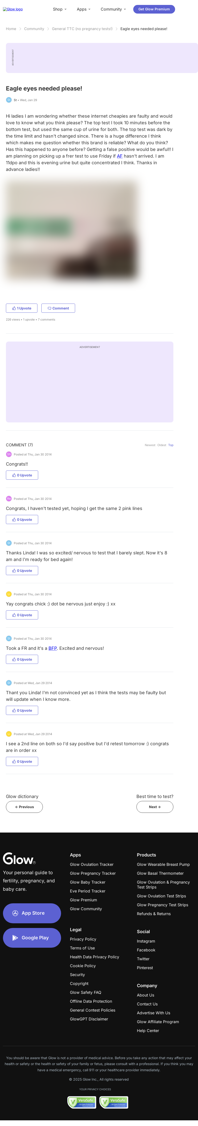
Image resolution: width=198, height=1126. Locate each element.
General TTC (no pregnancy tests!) (82, 28)
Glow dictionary (22, 796)
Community (34, 28)
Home (11, 28)
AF (120, 156)
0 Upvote (22, 475)
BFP (53, 648)
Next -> (155, 807)
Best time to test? (154, 796)
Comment (58, 308)
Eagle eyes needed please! (143, 28)
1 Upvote (21, 308)
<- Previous (24, 807)
